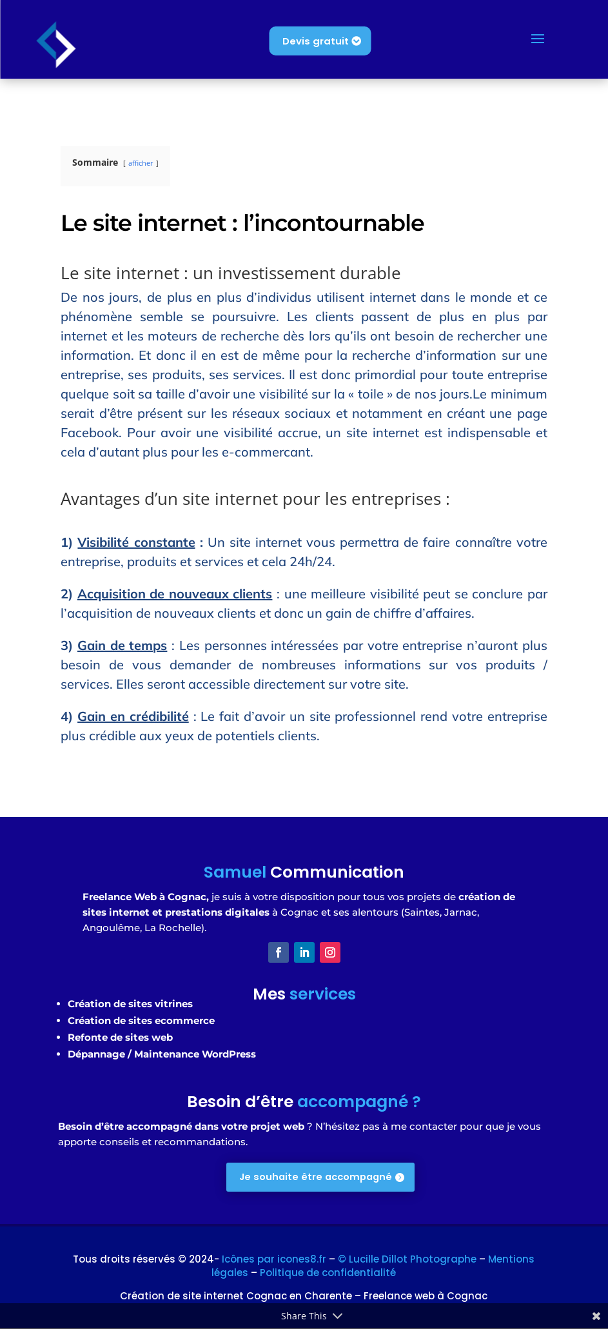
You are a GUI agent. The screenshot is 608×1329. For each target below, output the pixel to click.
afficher (140, 163)
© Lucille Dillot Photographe (407, 1259)
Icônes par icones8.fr (275, 1259)
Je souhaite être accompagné (316, 1177)
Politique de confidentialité (328, 1273)
